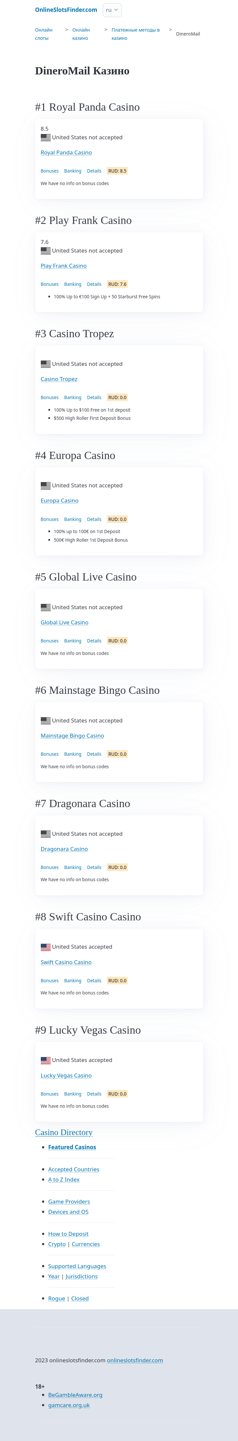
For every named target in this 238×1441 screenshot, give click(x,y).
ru (109, 10)
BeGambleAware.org (75, 1395)
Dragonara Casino (64, 849)
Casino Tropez (59, 379)
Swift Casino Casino (66, 962)
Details (94, 171)
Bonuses (50, 171)
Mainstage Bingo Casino (72, 735)
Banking (72, 171)
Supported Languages (77, 1266)
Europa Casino (60, 500)
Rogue (56, 1298)
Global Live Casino (65, 622)
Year (54, 1276)
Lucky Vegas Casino (66, 1075)
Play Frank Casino (64, 265)
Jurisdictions (82, 1276)
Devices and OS (68, 1211)
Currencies (86, 1244)
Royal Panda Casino (66, 152)
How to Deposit (68, 1233)
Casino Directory (64, 1132)
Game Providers (69, 1201)
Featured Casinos (72, 1147)
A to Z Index (64, 1179)
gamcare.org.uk (69, 1405)
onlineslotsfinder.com (135, 1360)
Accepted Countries (73, 1169)
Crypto (57, 1244)
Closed (80, 1298)
